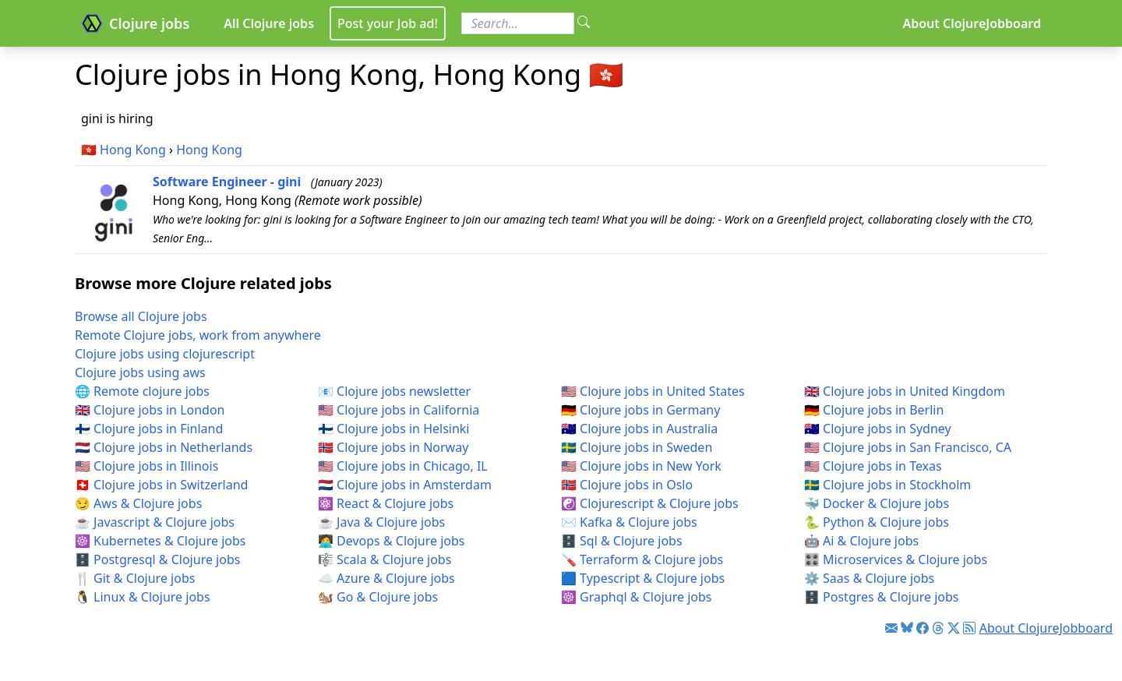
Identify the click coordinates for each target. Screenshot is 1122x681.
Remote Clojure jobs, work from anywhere (198, 335)
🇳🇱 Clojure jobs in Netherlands (163, 447)
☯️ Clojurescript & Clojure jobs (650, 503)
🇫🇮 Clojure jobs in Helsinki (394, 428)
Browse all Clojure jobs (141, 316)
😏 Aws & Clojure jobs (138, 503)
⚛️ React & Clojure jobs (385, 503)
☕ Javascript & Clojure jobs (155, 522)
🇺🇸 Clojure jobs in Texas (873, 466)
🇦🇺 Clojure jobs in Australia (639, 428)
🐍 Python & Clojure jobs (876, 522)
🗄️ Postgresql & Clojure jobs (157, 559)
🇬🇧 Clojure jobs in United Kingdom (904, 391)
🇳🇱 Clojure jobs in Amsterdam (405, 484)
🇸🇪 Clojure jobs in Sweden (636, 447)
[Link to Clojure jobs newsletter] (891, 628)
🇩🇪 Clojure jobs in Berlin (874, 409)
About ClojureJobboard (971, 23)
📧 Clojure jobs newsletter (394, 391)
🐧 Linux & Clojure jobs (142, 596)
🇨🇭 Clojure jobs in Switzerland (161, 484)
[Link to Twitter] (953, 628)
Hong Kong (133, 149)
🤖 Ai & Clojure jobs (861, 540)
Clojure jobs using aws (140, 372)
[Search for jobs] (517, 23)
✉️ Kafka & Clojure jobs (629, 522)
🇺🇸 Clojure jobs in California (398, 409)
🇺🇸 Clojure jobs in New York (641, 466)
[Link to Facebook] (922, 628)
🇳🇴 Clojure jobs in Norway (393, 447)
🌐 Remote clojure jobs (142, 391)
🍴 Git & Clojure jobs (135, 578)
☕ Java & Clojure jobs (381, 522)
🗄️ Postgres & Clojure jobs (881, 596)
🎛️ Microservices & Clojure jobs (895, 559)
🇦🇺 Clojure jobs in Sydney (877, 428)
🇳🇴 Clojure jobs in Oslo (627, 484)
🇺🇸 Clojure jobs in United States (653, 391)
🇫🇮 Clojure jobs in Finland (149, 428)
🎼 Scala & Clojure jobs (384, 559)
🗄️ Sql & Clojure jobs (622, 540)
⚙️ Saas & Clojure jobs (869, 578)
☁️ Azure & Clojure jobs (386, 578)
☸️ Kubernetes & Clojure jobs (160, 540)
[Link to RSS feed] (969, 628)
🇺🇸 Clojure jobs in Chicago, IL (403, 466)
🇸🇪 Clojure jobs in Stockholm (887, 484)
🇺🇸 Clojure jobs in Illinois (146, 466)
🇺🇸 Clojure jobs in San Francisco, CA (907, 447)
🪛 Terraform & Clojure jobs (642, 559)
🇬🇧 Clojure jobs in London (150, 409)
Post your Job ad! (387, 23)
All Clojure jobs (269, 23)
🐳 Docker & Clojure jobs (876, 503)
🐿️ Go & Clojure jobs (378, 596)
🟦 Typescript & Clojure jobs (643, 578)
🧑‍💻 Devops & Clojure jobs (391, 540)
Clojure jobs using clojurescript (165, 353)
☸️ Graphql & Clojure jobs (636, 596)
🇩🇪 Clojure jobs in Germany (640, 409)
